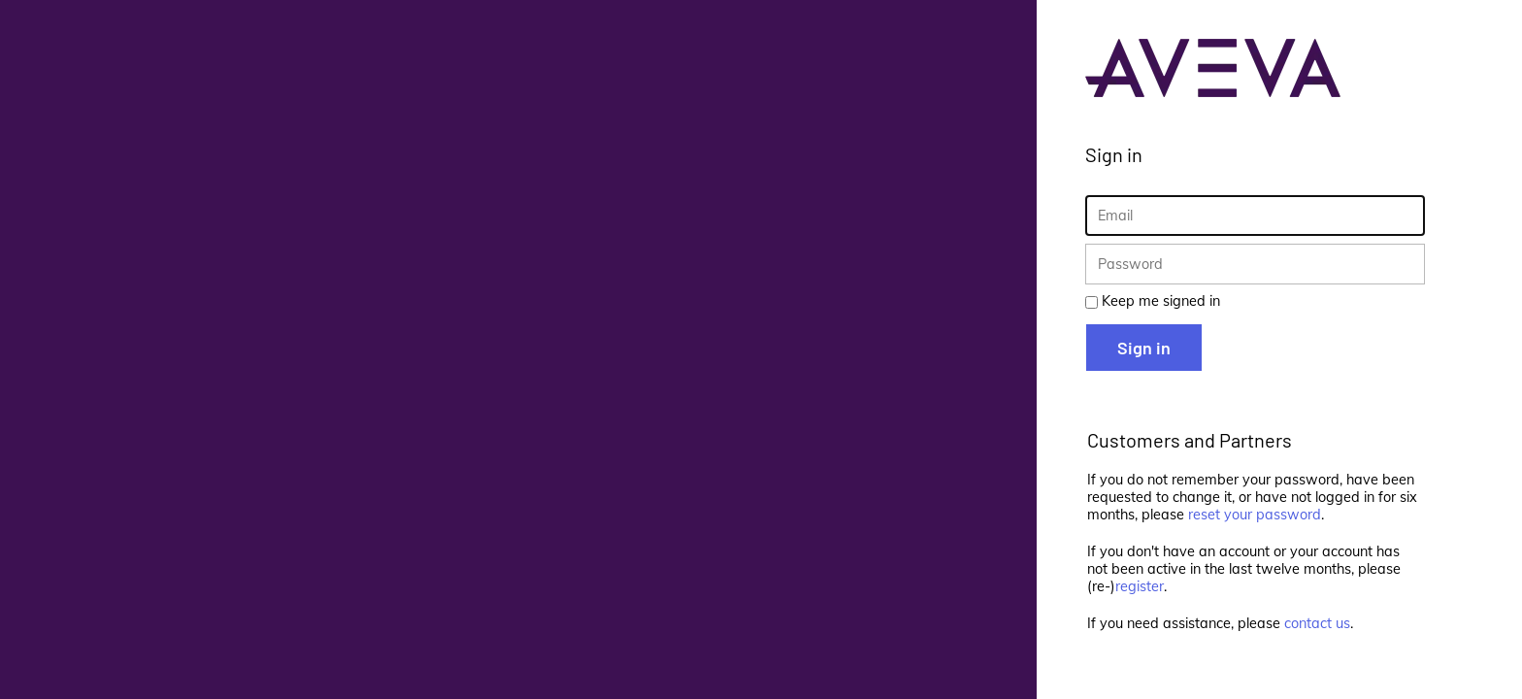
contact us (1317, 623)
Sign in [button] (1144, 347)
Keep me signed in (1161, 301)
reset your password (1254, 514)
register (1139, 586)
